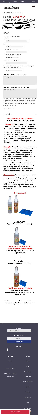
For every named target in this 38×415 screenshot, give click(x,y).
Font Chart (27, 392)
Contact (10, 361)
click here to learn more (20, 248)
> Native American (17, 13)
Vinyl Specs (27, 386)
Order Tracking (27, 371)
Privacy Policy (28, 397)
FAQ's (28, 402)
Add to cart (15, 412)
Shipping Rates (27, 408)
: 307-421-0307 (11, 376)
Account (28, 366)
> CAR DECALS (7, 13)
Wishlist (28, 361)
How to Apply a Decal (27, 381)
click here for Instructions (20, 120)
